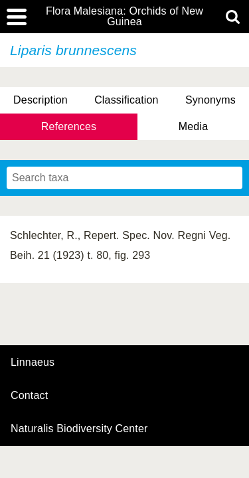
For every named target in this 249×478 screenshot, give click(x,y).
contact (29, 395)
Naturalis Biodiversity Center (79, 429)
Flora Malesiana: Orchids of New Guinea (124, 16)
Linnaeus (32, 362)
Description (40, 100)
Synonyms (210, 100)
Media (193, 126)
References (68, 126)
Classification (126, 100)
